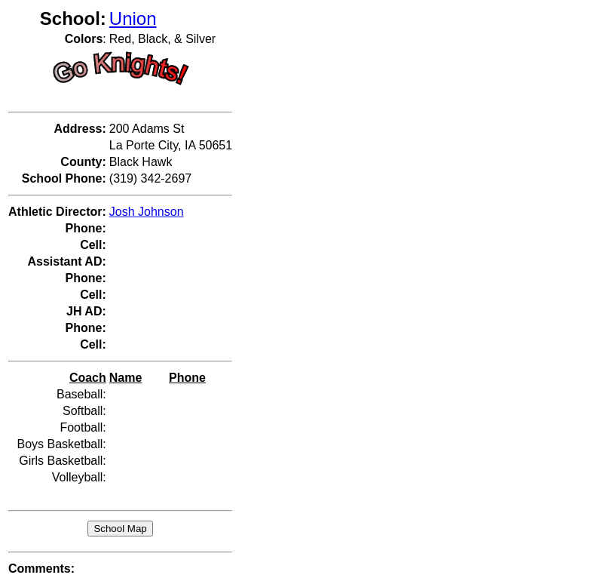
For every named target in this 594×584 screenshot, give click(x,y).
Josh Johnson (146, 211)
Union (133, 18)
